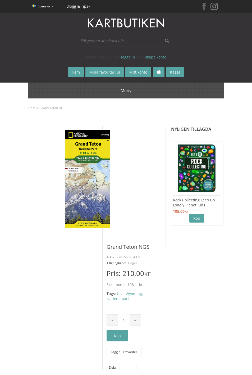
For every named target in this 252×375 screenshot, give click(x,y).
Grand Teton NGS (52, 108)
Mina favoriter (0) (104, 72)
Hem (31, 108)
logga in (128, 57)
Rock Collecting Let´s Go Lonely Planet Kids (194, 202)
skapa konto (155, 57)
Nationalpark (118, 298)
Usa (120, 293)
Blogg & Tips (77, 6)
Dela (112, 367)
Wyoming (134, 293)
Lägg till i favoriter (124, 352)
